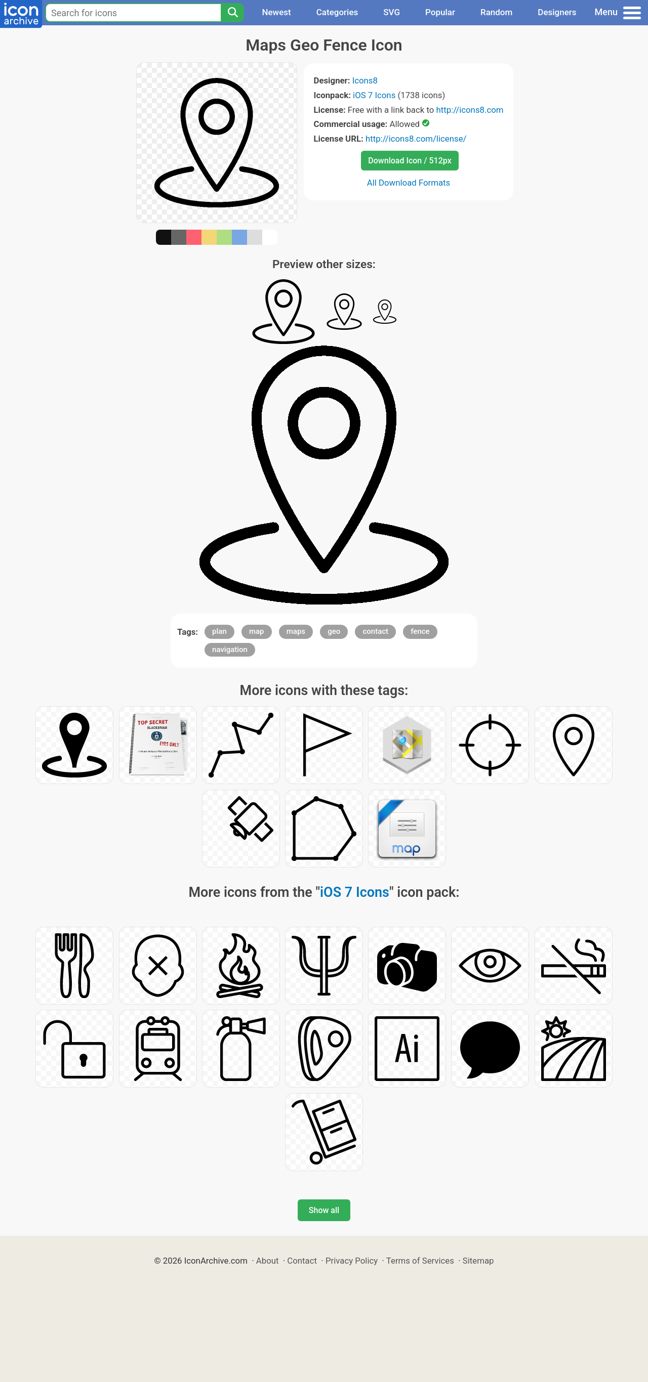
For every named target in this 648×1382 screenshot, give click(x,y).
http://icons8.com (469, 110)
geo (334, 631)
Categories (337, 12)
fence (420, 631)
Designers (557, 12)
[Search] (232, 12)
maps (296, 631)
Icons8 (365, 80)
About (267, 1261)
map (256, 631)
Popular (440, 12)
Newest (276, 12)
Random (496, 12)
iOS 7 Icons (374, 95)
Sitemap (478, 1261)
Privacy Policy (352, 1261)
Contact (302, 1261)
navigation (230, 649)
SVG (391, 12)
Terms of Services (420, 1261)
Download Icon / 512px (409, 160)
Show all (324, 1210)
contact (375, 631)
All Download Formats (409, 183)
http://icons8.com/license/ (416, 139)
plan (219, 631)
